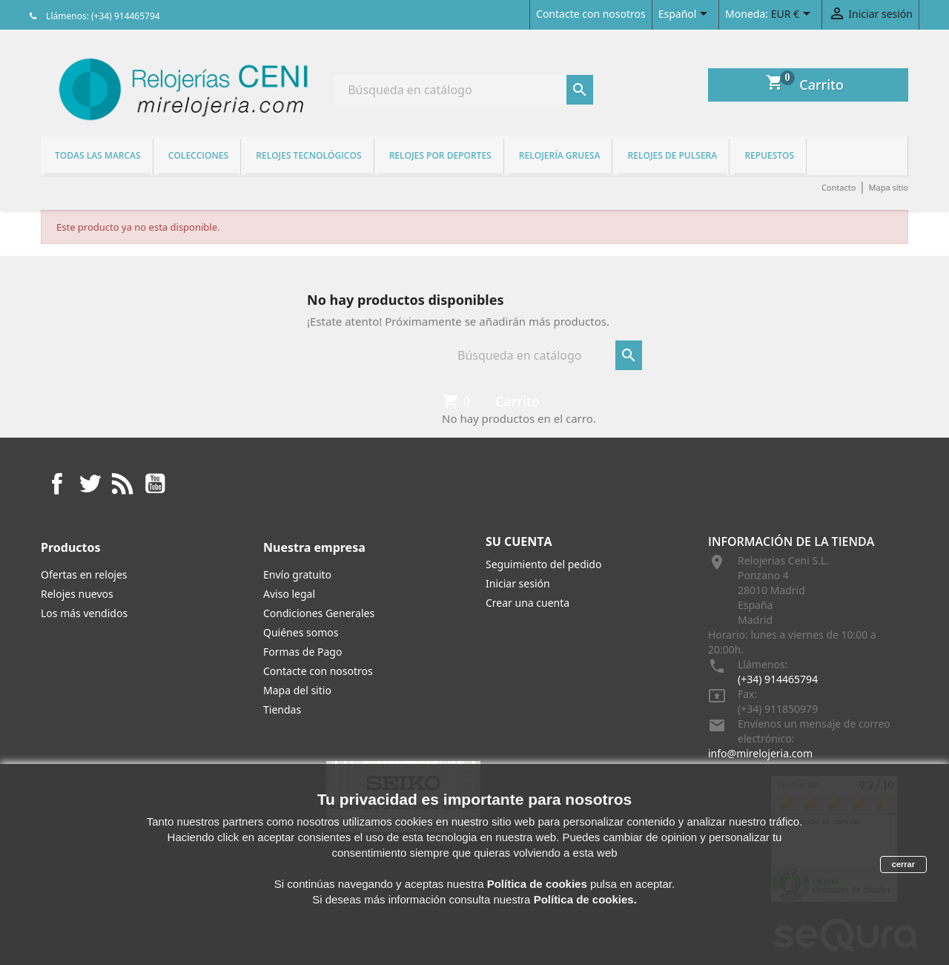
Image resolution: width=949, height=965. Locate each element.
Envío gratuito (297, 574)
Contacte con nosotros (591, 14)
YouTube (155, 483)
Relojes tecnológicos (308, 155)
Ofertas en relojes (84, 574)
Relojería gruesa (560, 155)
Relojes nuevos (77, 594)
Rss (122, 483)
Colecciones (198, 155)
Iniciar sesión (518, 583)
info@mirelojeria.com (760, 753)
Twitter (90, 483)
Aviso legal (289, 594)
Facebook (57, 483)
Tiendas (282, 709)
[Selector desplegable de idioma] (685, 15)
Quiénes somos (300, 632)
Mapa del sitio (297, 690)
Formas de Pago (302, 652)
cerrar (903, 864)
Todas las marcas (98, 155)
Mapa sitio (888, 187)
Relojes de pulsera (673, 155)
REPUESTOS (769, 155)
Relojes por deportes (440, 155)
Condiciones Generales (318, 613)
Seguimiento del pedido (543, 564)
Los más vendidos (84, 613)
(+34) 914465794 (778, 679)
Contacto (838, 187)
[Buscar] (463, 90)
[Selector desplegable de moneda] (793, 15)
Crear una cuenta (527, 603)
